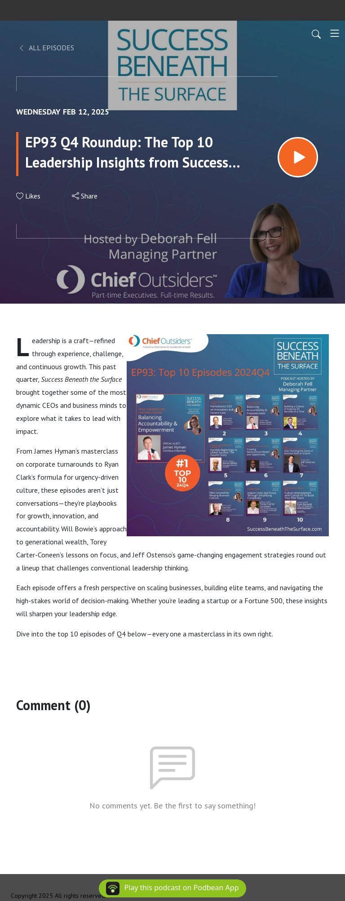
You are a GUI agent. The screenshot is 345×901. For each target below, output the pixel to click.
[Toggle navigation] (334, 33)
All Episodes (46, 47)
